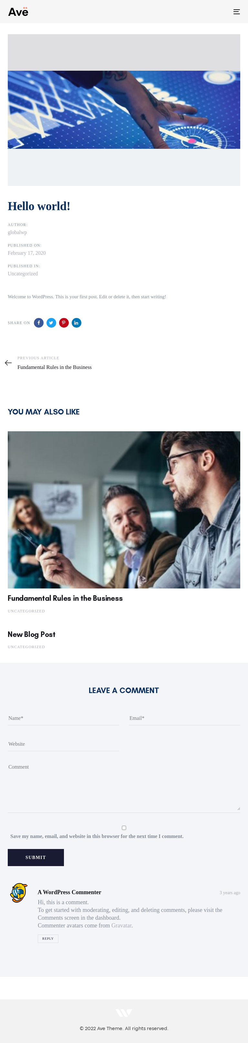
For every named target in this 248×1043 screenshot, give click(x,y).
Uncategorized (23, 273)
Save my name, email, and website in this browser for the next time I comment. (96, 836)
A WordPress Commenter (69, 892)
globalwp (17, 232)
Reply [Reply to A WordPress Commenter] (48, 938)
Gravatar (121, 925)
